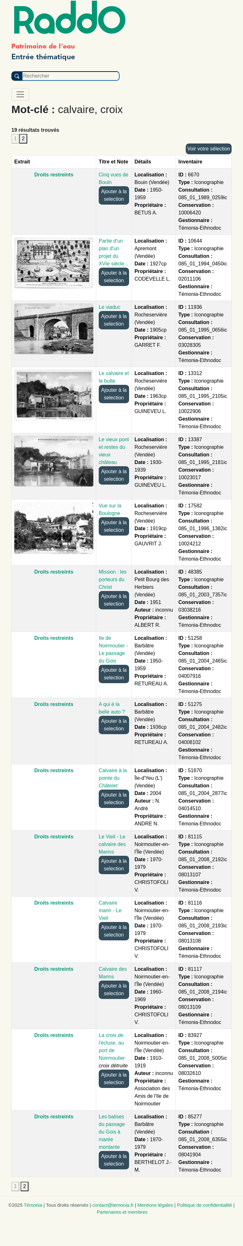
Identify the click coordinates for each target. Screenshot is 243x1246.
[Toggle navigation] (20, 94)
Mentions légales (155, 1205)
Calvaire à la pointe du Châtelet (113, 778)
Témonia (33, 1205)
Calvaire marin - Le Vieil (110, 910)
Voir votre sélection (208, 148)
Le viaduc (110, 307)
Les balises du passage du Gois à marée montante (112, 1132)
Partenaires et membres (122, 1212)
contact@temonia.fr (113, 1205)
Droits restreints (53, 174)
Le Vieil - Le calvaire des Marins (112, 844)
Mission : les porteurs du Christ (113, 579)
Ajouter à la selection (114, 195)
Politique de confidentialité (204, 1205)
